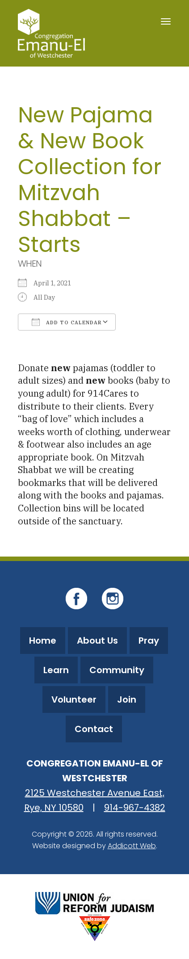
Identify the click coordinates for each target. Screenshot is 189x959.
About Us (97, 640)
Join (126, 699)
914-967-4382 (134, 807)
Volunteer (74, 699)
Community (116, 670)
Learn (56, 670)
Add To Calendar (67, 322)
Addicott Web (132, 846)
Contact (94, 729)
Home (42, 640)
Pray (149, 640)
